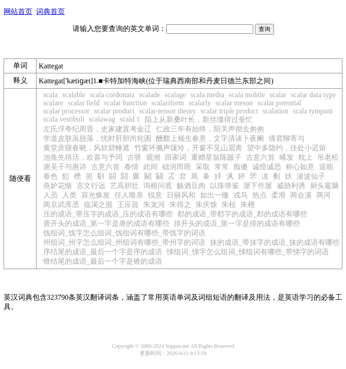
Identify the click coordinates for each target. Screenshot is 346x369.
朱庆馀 (206, 204)
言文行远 (91, 185)
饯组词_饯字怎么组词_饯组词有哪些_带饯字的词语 (124, 233)
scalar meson (234, 103)
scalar (277, 95)
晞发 (286, 157)
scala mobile (247, 95)
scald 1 (130, 119)
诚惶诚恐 (266, 167)
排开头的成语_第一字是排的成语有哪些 (237, 223)
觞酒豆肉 (191, 185)
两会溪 (301, 195)
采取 (203, 167)
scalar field (84, 103)
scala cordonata (112, 95)
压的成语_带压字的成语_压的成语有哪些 (108, 214)
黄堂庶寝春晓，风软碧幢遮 (86, 148)
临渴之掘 (98, 204)
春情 (131, 167)
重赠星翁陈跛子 (216, 157)
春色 (50, 176)
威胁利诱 (291, 185)
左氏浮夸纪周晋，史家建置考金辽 (97, 129)
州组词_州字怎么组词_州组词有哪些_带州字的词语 (124, 242)
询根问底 (157, 185)
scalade (149, 95)
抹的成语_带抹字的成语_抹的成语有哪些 (275, 242)
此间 (150, 167)
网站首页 (18, 11)
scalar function (125, 103)
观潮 (153, 157)
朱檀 (248, 204)
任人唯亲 (128, 195)
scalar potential (279, 103)
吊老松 (328, 157)
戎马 (240, 195)
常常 (221, 167)
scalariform (167, 103)
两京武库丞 (61, 204)
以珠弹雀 (224, 185)
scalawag (102, 119)
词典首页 (50, 11)
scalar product (114, 111)
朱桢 (229, 204)
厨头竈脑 (324, 185)
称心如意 (300, 167)
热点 (259, 195)
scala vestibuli (63, 119)
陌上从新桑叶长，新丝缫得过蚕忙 (199, 119)
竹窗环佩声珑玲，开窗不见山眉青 (188, 148)
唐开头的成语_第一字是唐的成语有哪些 (106, 223)
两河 (323, 195)
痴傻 (240, 167)
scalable (74, 95)
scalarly (200, 103)
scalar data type (313, 95)
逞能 (326, 167)
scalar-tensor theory (167, 111)
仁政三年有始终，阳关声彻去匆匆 (210, 129)
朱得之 (180, 204)
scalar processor (66, 111)
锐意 (155, 195)
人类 (69, 195)
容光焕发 (95, 195)
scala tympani (312, 111)
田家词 (176, 157)
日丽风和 (181, 195)
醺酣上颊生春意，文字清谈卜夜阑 (210, 138)
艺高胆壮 (124, 185)
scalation (275, 111)
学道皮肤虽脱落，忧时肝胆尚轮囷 (97, 138)
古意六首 (260, 157)
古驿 (134, 157)
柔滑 (278, 195)
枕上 (305, 157)
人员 (50, 195)
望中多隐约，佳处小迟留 (286, 148)
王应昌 (128, 204)
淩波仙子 (310, 176)
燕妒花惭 (57, 185)
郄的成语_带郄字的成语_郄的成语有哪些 (242, 214)
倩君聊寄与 (287, 138)
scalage (175, 95)
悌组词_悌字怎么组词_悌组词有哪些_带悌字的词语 (248, 252)
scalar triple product (229, 111)
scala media (207, 95)
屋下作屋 (257, 185)
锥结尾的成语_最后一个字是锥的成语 (102, 261)
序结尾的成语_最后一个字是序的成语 (102, 252)
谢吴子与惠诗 (64, 167)
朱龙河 (154, 204)
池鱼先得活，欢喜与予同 (83, 157)
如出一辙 (214, 195)
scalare (53, 103)
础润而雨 (176, 167)
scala (50, 95)
